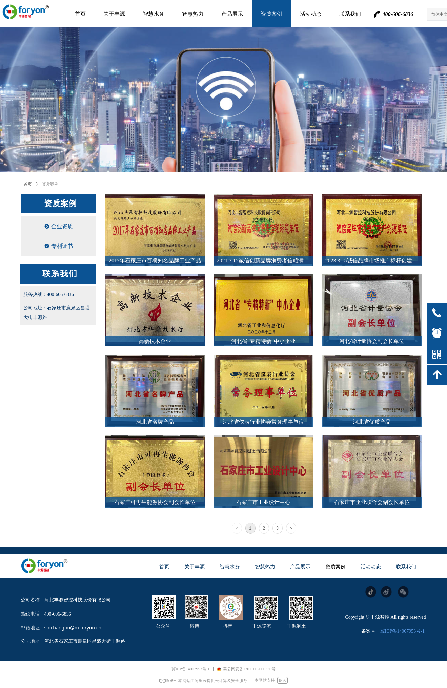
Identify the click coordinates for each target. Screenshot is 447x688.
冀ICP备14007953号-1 (402, 631)
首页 (28, 184)
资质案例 (50, 184)
